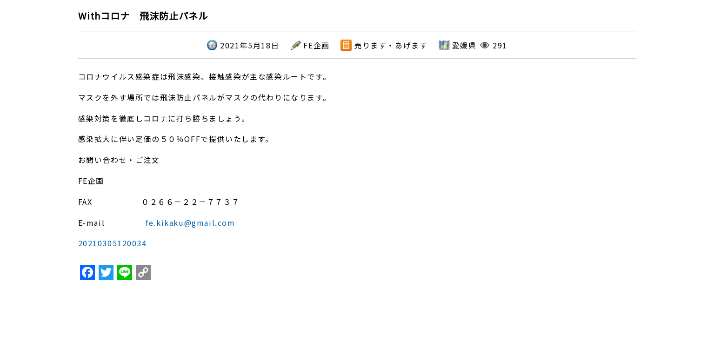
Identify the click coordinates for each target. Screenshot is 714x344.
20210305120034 (112, 243)
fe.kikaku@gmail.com (190, 222)
